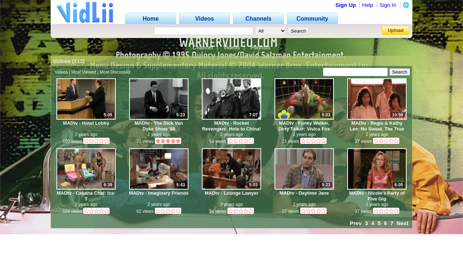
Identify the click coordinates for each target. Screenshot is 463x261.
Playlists (260, 47)
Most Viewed (83, 72)
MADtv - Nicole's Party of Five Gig (377, 196)
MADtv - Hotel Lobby (86, 123)
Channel (203, 47)
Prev (356, 223)
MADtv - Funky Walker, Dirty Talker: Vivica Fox (304, 126)
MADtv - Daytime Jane (304, 193)
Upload (396, 30)
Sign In (387, 5)
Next (402, 223)
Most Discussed (115, 72)
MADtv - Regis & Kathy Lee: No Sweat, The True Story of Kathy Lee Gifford (377, 126)
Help (367, 5)
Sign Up (345, 5)
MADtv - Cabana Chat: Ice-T (86, 196)
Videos (232, 47)
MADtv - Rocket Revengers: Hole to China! (231, 126)
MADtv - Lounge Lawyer (231, 193)
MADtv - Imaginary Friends (159, 193)
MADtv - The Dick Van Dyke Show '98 (159, 126)
